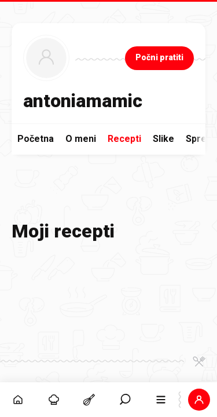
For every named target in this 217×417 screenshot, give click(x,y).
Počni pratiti (159, 57)
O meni (80, 138)
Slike (163, 138)
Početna (35, 138)
